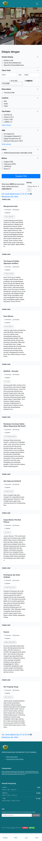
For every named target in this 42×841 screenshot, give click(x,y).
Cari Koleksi (36, 815)
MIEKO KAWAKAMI (10, 642)
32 (23, 194)
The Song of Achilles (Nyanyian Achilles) (11, 262)
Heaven (6, 632)
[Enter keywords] (17, 815)
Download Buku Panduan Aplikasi (15, 759)
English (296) (8, 162)
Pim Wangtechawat (10, 436)
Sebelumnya (14, 194)
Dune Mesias (8, 316)
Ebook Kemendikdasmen (12, 63)
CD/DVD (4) (8, 115)
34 (28, 194)
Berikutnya (6, 197)
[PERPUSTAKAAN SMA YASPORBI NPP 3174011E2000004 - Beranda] (5, 4)
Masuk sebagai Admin (12, 757)
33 (26, 194)
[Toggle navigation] (37, 3)
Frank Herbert (8, 326)
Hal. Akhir (14, 197)
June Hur (7, 532)
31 (21, 194)
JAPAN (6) (7, 166)
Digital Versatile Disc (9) (12, 138)
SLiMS (13, 827)
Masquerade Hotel (10, 206)
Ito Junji (7, 381)
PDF (5, 101)
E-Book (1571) (9, 117)
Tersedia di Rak (9, 93)
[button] (21, 248)
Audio (6, 104)
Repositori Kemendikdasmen (14, 65)
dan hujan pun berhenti (12, 481)
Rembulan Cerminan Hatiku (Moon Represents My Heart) (14, 425)
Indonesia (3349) (10, 164)
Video (6, 106)
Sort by (29, 182)
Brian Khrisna (8, 697)
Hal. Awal (5, 194)
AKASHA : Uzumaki (10, 371)
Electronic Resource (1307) (13, 141)
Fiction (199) (8, 119)
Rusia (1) (7, 169)
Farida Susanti (9, 491)
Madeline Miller (9, 274)
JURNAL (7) (8, 122)
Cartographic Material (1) (12, 136)
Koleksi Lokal (8, 60)
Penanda (16, 209)
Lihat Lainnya (6, 125)
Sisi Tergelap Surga (10, 687)
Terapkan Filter (21, 176)
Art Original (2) (9, 134)
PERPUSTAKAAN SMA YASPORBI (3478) (18, 153)
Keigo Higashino (9, 216)
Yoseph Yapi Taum (10, 587)
